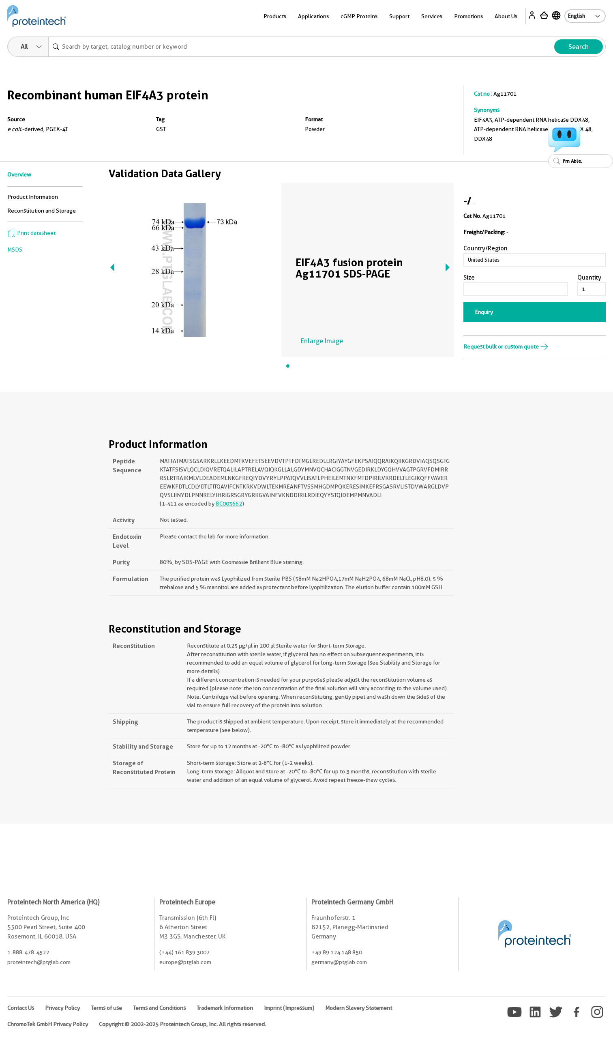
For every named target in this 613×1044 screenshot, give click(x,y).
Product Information (32, 197)
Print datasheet (31, 233)
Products (275, 16)
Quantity (589, 277)
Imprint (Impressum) (289, 1008)
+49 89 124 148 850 (336, 952)
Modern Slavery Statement (358, 1008)
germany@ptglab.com (339, 962)
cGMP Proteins (359, 16)
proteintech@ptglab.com (39, 962)
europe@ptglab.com (185, 962)
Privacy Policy (62, 1008)
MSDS (14, 249)
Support (399, 16)
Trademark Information (225, 1008)
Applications (313, 16)
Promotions (468, 16)
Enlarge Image (322, 341)
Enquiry (484, 312)
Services (431, 16)
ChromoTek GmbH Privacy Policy (47, 1024)
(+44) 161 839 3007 (184, 952)
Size (469, 277)
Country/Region (485, 248)
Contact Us (20, 1008)
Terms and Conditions (159, 1008)
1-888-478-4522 (28, 952)
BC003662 (229, 503)
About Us (506, 16)
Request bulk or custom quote (506, 346)
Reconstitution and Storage (41, 210)
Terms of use (106, 1008)
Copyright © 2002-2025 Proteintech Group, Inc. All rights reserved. (182, 1024)
